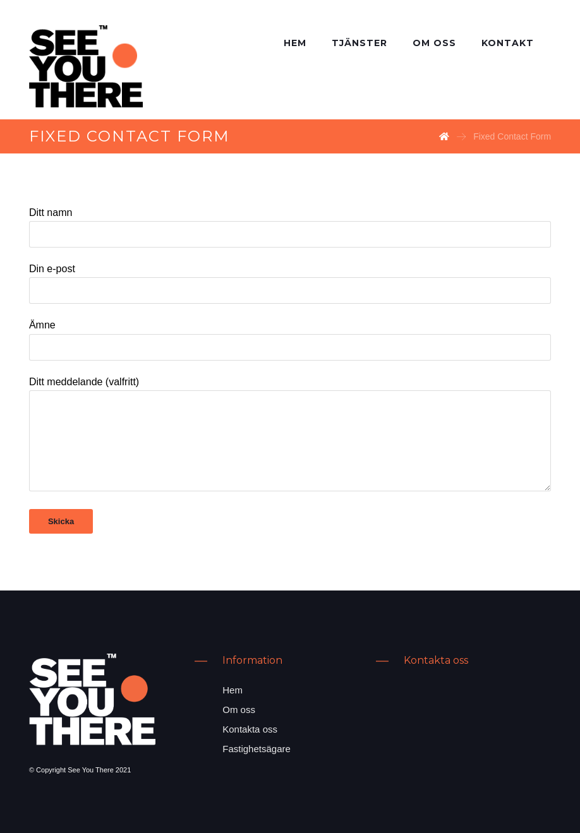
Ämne (290, 340)
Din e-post (290, 283)
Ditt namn (290, 227)
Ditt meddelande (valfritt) (290, 436)
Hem (232, 690)
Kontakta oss (249, 729)
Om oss (238, 709)
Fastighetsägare (256, 748)
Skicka (61, 521)
